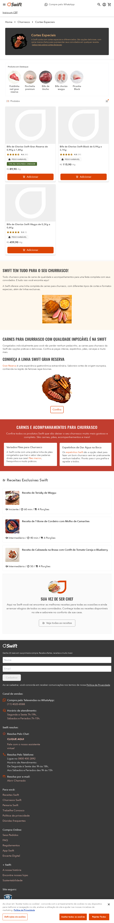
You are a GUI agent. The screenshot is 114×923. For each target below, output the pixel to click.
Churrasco (24, 22)
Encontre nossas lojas (15, 875)
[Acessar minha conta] (104, 4)
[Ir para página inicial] (14, 4)
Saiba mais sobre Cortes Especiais (47, 44)
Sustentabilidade (12, 880)
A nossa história (12, 870)
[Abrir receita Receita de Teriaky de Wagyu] (57, 501)
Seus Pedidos (10, 835)
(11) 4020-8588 (16, 704)
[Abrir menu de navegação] (4, 4)
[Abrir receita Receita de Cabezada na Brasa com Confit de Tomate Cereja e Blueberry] (57, 558)
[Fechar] (108, 917)
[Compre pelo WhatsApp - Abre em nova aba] (59, 4)
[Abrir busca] (99, 4)
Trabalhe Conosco (13, 810)
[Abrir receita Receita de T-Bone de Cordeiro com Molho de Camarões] (57, 530)
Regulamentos (11, 845)
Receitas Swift (11, 795)
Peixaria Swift (10, 805)
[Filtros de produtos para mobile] (107, 101)
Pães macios (35, 458)
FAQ (5, 840)
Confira (57, 409)
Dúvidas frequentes (14, 821)
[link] (10, 12)
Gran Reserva (9, 365)
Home (8, 22)
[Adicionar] (30, 177)
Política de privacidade (16, 815)
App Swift (8, 850)
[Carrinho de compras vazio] (109, 4)
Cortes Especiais (45, 22)
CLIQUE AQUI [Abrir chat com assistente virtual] (15, 739)
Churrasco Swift (12, 800)
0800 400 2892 (27, 758)
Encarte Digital (11, 856)
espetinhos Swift (74, 452)
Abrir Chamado (16, 780)
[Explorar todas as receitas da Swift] (57, 623)
